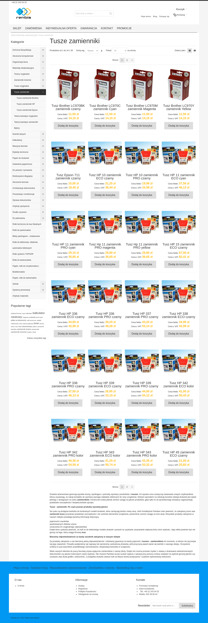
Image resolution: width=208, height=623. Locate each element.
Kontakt (107, 28)
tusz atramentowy (25, 326)
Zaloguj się (164, 16)
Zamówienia (33, 28)
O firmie (21, 586)
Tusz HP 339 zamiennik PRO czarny (141, 384)
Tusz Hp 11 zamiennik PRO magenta (105, 246)
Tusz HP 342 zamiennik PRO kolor (68, 453)
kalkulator (29, 313)
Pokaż (108, 50)
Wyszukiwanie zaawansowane (68, 567)
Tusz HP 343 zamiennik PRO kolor (142, 453)
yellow (34, 326)
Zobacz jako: (180, 50)
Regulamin (83, 589)
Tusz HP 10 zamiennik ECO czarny (105, 176)
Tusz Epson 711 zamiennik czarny (68, 176)
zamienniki (35, 329)
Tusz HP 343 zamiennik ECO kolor (105, 453)
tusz (16, 326)
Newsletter (144, 605)
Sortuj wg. (80, 50)
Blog (155, 16)
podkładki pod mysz (36, 317)
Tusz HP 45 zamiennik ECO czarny (178, 453)
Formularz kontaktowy (148, 586)
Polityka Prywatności (87, 591)
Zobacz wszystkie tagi (36, 338)
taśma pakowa (28, 323)
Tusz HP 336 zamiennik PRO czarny (104, 315)
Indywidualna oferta (61, 28)
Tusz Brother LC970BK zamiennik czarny (68, 107)
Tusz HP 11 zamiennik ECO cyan (178, 176)
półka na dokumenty (18, 320)
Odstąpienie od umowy (88, 594)
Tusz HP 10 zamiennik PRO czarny (142, 176)
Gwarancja (88, 28)
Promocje (124, 28)
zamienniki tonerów (19, 332)
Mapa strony (21, 567)
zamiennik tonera (24, 329)
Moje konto (146, 16)
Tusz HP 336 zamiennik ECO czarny (68, 315)
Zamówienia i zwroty (101, 567)
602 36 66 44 (151, 594)
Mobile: (142, 594)
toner (36, 323)
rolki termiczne (31, 320)
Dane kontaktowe (146, 589)
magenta (25, 317)
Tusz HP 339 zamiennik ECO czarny (104, 384)
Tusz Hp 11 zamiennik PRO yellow (142, 246)
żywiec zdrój (31, 332)
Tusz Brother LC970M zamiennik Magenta (142, 107)
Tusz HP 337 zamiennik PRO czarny (141, 315)
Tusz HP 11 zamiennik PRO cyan (68, 246)
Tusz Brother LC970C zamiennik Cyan (105, 107)
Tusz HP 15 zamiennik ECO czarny (178, 246)
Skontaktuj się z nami (129, 567)
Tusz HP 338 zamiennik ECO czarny (178, 315)
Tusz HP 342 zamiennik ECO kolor (178, 384)
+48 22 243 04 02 (19, 2)
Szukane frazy (39, 567)
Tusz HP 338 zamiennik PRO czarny (68, 384)
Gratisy (81, 586)
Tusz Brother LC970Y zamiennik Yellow (178, 107)
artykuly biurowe (16, 313)
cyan (23, 313)
